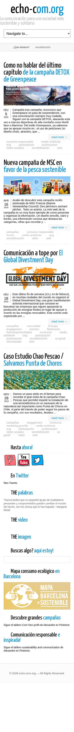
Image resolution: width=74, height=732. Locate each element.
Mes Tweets (10, 482)
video (35, 238)
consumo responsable (19, 141)
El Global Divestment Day (33, 257)
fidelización (53, 329)
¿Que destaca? (21, 47)
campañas (12, 231)
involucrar (46, 332)
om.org (37, 10)
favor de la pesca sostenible (35, 166)
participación (26, 144)
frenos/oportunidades (19, 332)
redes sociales (15, 147)
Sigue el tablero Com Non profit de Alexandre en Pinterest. (37, 656)
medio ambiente (50, 141)
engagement (14, 329)
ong (8, 144)
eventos (34, 329)
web (59, 147)
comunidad (33, 326)
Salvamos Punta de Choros (33, 360)
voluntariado (13, 341)
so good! (60, 338)
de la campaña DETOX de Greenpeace (36, 72)
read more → (59, 137)
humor (10, 235)
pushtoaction (49, 144)
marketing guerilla (17, 425)
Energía (53, 326)
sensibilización (40, 147)
